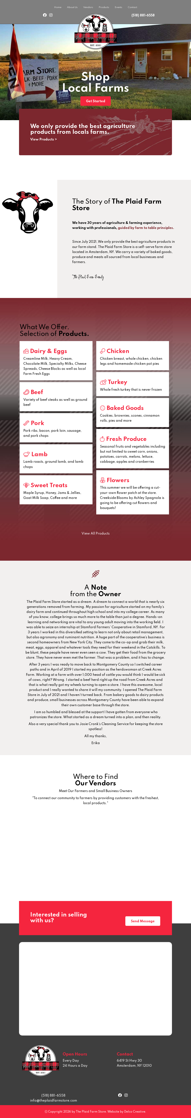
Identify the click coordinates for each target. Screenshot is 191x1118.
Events (118, 7)
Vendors (88, 7)
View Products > (43, 139)
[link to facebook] (45, 15)
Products (104, 7)
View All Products (96, 533)
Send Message (143, 921)
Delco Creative (134, 1111)
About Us (72, 7)
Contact (132, 7)
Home (57, 7)
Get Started (95, 101)
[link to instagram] (51, 15)
